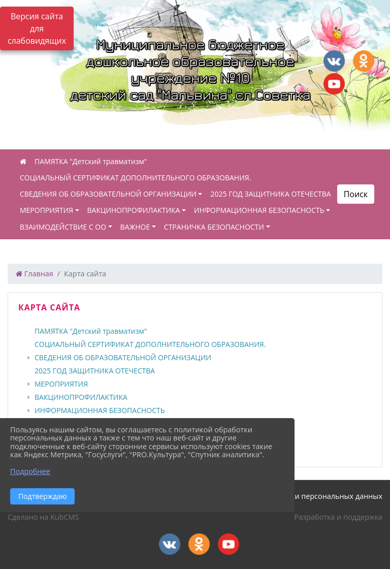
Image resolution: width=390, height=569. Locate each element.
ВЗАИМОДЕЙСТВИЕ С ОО (63, 227)
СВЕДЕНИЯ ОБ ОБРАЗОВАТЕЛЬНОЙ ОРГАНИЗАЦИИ (108, 194)
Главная (34, 273)
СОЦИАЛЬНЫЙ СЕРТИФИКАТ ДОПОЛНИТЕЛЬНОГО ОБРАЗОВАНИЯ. (135, 177)
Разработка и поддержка (338, 517)
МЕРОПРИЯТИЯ (46, 210)
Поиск (356, 194)
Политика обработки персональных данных (303, 496)
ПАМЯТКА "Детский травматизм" (91, 161)
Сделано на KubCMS (43, 517)
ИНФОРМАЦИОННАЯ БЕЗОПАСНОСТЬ (259, 210)
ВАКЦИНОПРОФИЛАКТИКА (133, 210)
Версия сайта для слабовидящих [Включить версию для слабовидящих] (37, 28)
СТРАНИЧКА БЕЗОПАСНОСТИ (214, 227)
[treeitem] (197, 331)
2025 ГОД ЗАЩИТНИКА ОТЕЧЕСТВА (270, 194)
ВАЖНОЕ (135, 227)
